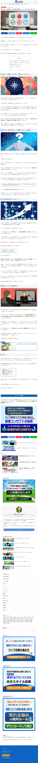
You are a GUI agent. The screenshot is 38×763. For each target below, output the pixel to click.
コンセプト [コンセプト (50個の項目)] (25, 617)
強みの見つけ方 (5, 600)
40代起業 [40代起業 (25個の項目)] (4, 617)
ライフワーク (5, 590)
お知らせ (4, 735)
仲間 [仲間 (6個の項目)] (32, 618)
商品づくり (5, 598)
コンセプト (5, 583)
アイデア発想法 (5, 581)
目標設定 (4, 605)
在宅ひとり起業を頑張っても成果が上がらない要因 (19, 62)
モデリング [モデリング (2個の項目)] (22, 618)
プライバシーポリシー (5, 752)
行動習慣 (4, 607)
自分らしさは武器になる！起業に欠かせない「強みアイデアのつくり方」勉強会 (19, 739)
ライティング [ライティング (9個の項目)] (26, 618)
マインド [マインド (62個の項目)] (8, 618)
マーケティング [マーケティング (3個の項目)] (12, 618)
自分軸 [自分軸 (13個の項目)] (8, 621)
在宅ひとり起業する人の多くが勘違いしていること (19, 60)
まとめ (11, 68)
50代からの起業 (6, 578)
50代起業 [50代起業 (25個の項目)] (10, 617)
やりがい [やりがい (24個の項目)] (18, 617)
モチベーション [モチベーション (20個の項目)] (17, 618)
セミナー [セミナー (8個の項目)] (32, 617)
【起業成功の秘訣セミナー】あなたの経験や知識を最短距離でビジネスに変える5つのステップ (21, 737)
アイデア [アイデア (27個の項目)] (21, 617)
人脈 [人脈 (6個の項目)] (29, 618)
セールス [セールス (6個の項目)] (4, 618)
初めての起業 (5, 595)
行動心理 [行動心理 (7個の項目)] (11, 621)
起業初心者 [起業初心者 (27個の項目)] (30, 621)
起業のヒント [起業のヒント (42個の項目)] (22, 621)
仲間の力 (4, 593)
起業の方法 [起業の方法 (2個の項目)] (26, 621)
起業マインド (5, 610)
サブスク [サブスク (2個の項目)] (29, 617)
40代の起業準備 (6, 576)
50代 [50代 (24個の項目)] (7, 617)
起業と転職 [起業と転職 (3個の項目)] (18, 621)
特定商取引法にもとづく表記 (6, 751)
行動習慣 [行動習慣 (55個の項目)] (14, 621)
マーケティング (3, 7)
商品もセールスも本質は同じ (15, 66)
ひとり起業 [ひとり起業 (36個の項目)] (14, 617)
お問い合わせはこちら (6, 755)
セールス (4, 586)
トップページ (4, 750)
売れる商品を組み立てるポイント (16, 64)
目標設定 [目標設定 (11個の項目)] (4, 621)
